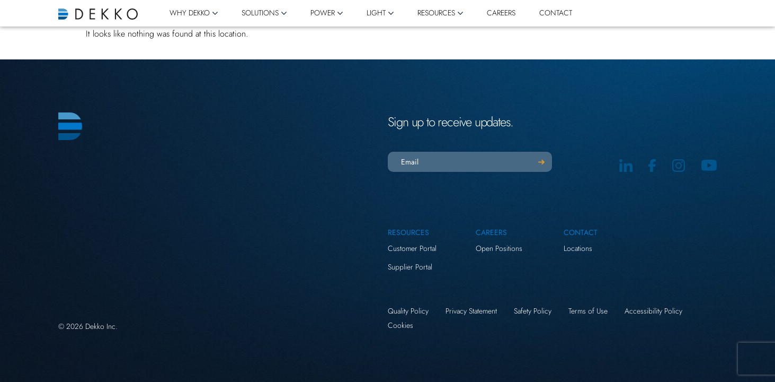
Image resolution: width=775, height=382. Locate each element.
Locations (578, 248)
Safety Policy (532, 311)
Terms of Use (588, 311)
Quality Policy (408, 311)
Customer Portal (412, 248)
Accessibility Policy (653, 311)
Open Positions (499, 248)
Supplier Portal (410, 267)
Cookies (400, 325)
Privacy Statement (471, 311)
